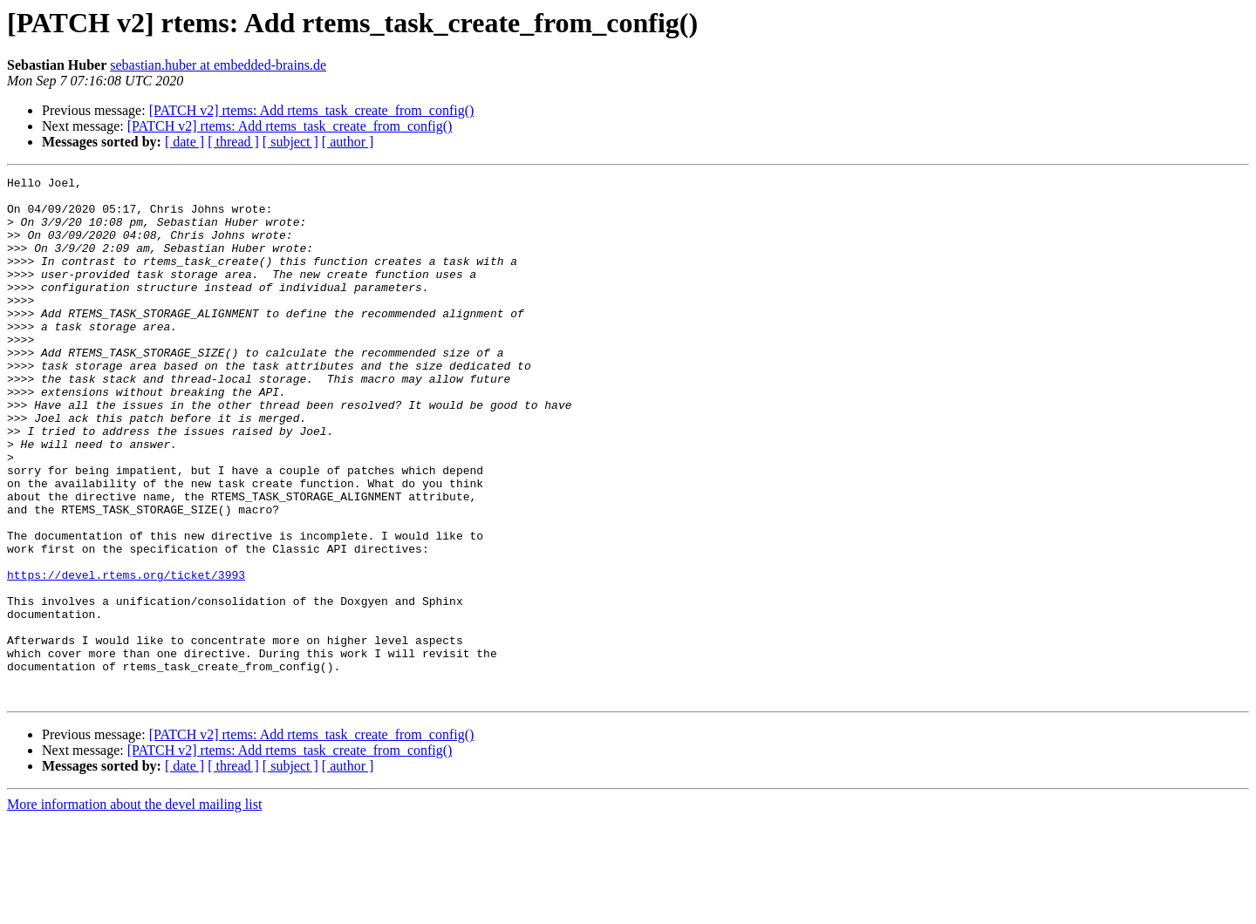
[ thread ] (233, 141)
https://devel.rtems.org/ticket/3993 (126, 655)
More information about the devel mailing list (134, 908)
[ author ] (348, 141)
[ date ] (184, 141)
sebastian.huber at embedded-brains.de (218, 65)
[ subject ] (290, 141)
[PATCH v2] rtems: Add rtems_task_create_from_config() (311, 110)
